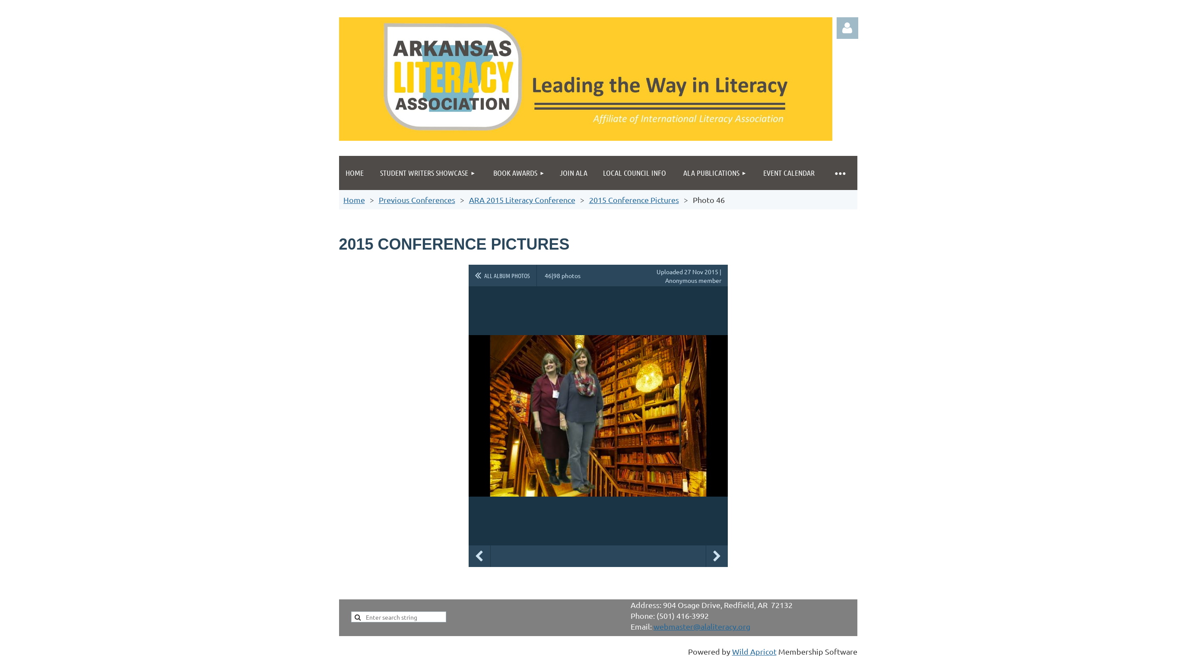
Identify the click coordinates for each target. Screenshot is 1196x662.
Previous (479, 556)
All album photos (507, 275)
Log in (847, 28)
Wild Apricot (754, 651)
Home (354, 199)
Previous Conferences (417, 199)
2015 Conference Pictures (634, 199)
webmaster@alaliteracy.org (702, 626)
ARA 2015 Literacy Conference (522, 199)
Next (717, 556)
